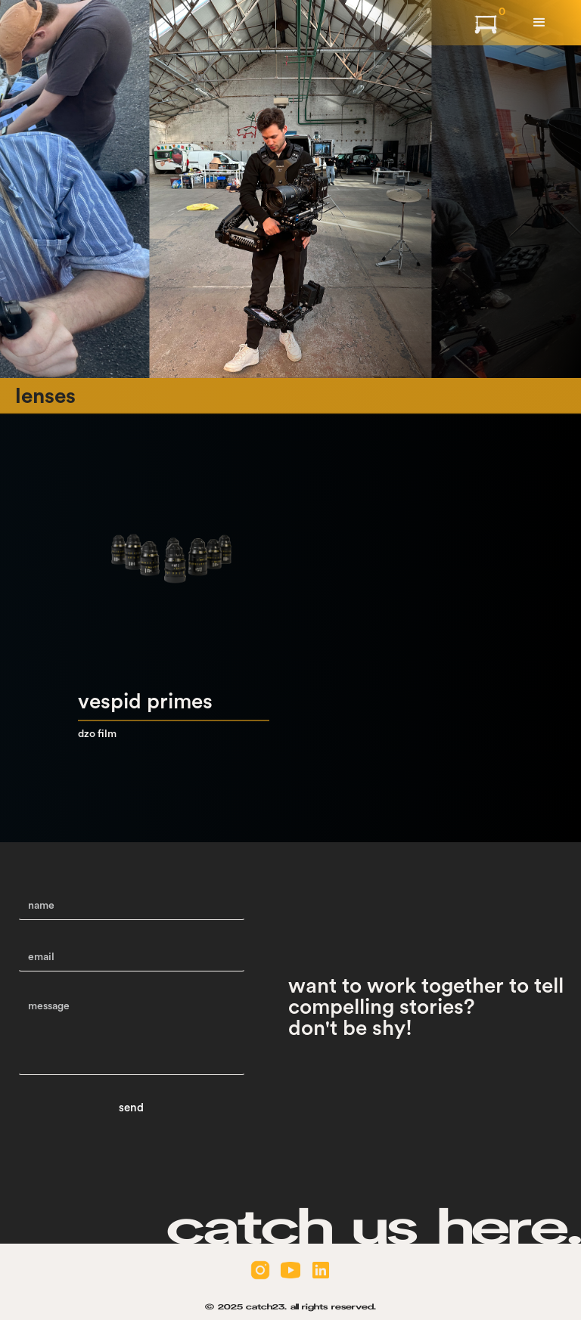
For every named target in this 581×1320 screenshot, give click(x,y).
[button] (539, 22)
